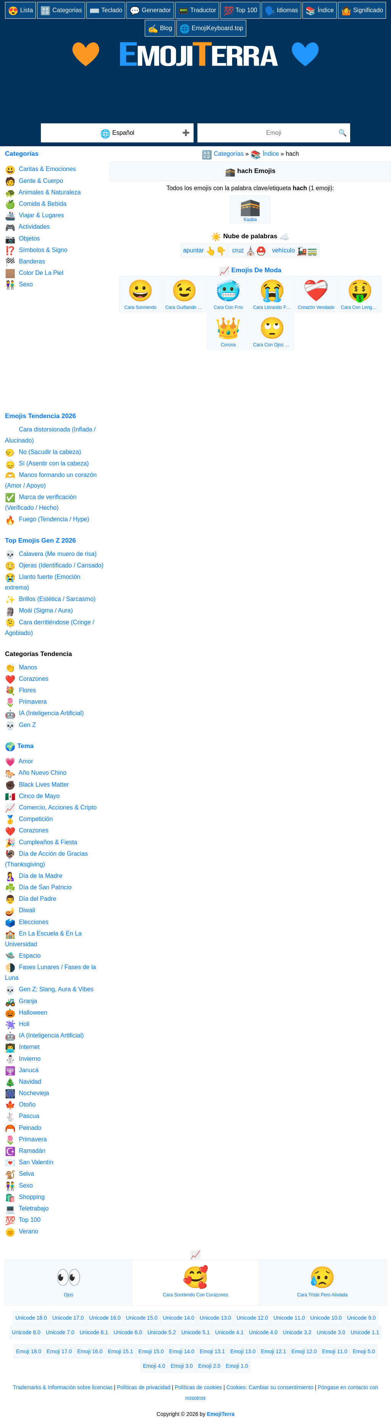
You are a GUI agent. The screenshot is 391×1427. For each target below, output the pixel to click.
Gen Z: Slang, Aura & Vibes (49, 990)
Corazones (26, 679)
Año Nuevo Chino (35, 774)
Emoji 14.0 (181, 1351)
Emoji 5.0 (364, 1351)
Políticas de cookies (198, 1387)
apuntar (204, 251)
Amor (19, 762)
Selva (19, 1175)
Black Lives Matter (37, 785)
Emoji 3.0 (182, 1366)
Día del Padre (30, 899)
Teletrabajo (26, 1209)
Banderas (25, 262)
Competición (29, 819)
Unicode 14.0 (178, 1318)
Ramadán (25, 1151)
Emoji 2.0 (209, 1366)
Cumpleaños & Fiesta (41, 843)
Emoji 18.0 (28, 1351)
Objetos (22, 239)
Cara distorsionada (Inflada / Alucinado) (50, 435)
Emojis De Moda (250, 270)
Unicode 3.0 (331, 1332)
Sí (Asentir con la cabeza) (47, 464)
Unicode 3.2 (297, 1332)
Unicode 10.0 (326, 1318)
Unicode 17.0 (68, 1318)
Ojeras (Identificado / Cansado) (54, 566)
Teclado (106, 11)
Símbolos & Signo (36, 250)
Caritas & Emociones (40, 170)
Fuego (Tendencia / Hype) (47, 520)
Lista (20, 11)
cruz (249, 251)
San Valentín (29, 1163)
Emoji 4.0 (154, 1366)
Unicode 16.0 (105, 1318)
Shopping (25, 1197)
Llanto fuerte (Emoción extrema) (42, 582)
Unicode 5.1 (195, 1332)
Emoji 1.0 (237, 1366)
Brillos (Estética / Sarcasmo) (50, 599)
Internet (22, 1048)
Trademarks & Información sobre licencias (63, 1387)
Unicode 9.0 (361, 1318)
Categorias (61, 11)
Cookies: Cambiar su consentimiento (269, 1387)
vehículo (294, 251)
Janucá (22, 1071)
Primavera (26, 702)
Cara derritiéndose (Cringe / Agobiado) (49, 627)
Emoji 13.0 (242, 1351)
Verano (21, 1232)
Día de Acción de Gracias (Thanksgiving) (46, 859)
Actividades (27, 228)
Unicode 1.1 (365, 1332)
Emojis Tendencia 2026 (40, 416)
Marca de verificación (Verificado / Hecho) (41, 502)
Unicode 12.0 (252, 1318)
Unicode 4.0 (263, 1332)
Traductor (197, 11)
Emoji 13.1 (212, 1351)
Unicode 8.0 (26, 1332)
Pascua (22, 1117)
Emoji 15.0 (151, 1351)
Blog (160, 29)
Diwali (20, 911)
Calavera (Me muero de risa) (51, 554)
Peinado (23, 1128)
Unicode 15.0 (142, 1318)
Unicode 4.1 (229, 1332)
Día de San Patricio (38, 888)
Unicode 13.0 (215, 1318)
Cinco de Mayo (32, 797)
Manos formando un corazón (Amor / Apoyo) (51, 480)
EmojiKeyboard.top (211, 29)
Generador (150, 11)
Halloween (26, 1013)
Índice (319, 11)
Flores (20, 691)
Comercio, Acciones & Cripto (51, 808)
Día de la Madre (33, 876)
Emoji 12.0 (304, 1351)
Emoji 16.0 (89, 1351)
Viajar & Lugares (34, 216)
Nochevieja (27, 1094)
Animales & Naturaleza (43, 193)
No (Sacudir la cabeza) (43, 452)
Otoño (20, 1105)
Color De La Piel (34, 273)
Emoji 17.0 (59, 1351)
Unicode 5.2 (161, 1332)
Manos (21, 668)
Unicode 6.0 (127, 1332)
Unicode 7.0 (60, 1332)
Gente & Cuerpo (34, 181)
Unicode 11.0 (289, 1318)
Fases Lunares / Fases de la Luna (50, 972)
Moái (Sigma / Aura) (39, 611)
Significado (362, 11)
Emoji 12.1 (273, 1351)
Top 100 (240, 11)
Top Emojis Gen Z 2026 (40, 540)
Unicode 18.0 (31, 1318)
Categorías (223, 153)
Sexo (19, 285)
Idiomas (281, 11)
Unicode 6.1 (93, 1332)
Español (117, 134)
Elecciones (26, 923)
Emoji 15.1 (120, 1351)
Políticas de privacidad (143, 1387)
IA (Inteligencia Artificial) (44, 714)
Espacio (22, 956)
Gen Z (20, 725)
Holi (17, 1024)
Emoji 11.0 (334, 1351)
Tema (19, 746)
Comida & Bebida (35, 204)
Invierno (22, 1059)
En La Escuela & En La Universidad (43, 938)
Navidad (23, 1082)
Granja (21, 1002)
